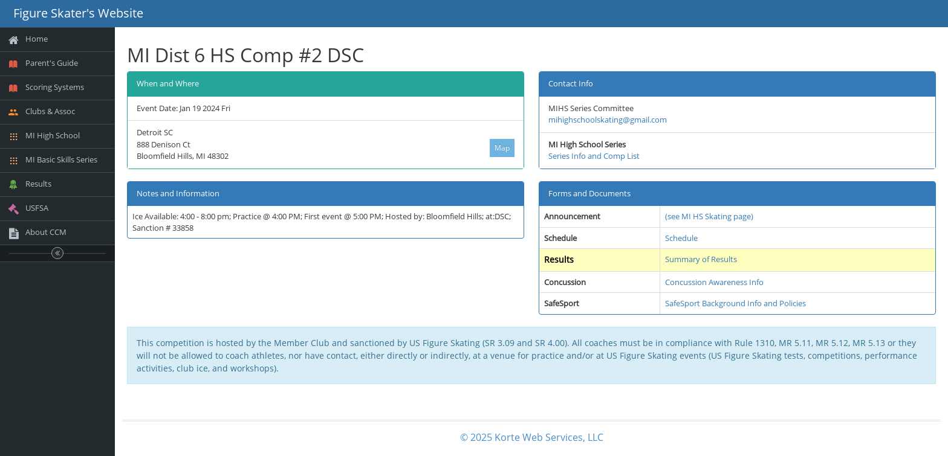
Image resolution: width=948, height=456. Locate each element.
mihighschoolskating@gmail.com (607, 119)
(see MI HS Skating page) (709, 216)
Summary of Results (701, 259)
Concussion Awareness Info (714, 282)
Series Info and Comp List (594, 155)
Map (502, 148)
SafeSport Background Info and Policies (735, 303)
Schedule (681, 238)
